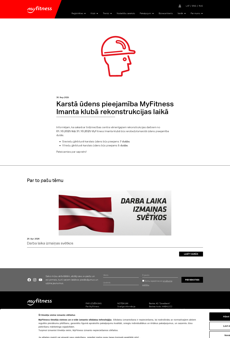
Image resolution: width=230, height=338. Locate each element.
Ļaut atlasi (205, 311)
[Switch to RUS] (201, 5)
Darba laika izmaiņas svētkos (50, 243)
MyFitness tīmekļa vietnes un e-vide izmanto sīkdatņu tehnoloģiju (75, 305)
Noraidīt (205, 321)
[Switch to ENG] (194, 5)
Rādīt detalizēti (161, 332)
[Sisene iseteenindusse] (180, 6)
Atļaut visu (205, 302)
